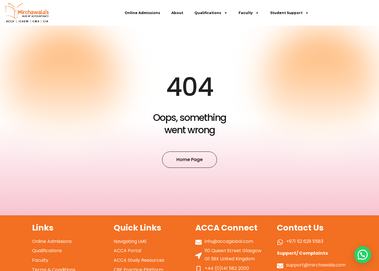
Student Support (289, 12)
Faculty (249, 12)
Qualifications (210, 12)
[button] (362, 254)
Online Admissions (142, 13)
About (177, 13)
